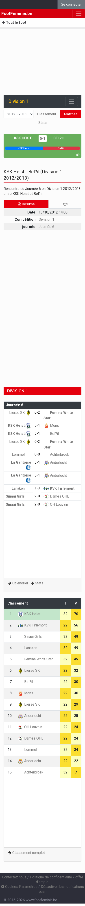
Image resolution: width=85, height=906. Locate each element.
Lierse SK (20, 412)
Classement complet (28, 853)
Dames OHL (56, 496)
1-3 (37, 488)
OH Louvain (56, 504)
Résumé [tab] (26, 204)
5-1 (42, 138)
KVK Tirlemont (59, 488)
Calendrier (20, 583)
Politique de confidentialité (51, 877)
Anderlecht (55, 462)
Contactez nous (14, 877)
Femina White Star (35, 659)
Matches (71, 114)
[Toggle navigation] (71, 101)
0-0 (37, 454)
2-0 (37, 496)
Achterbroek (56, 454)
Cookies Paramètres (19, 887)
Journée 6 (46, 227)
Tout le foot (14, 22)
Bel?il (59, 138)
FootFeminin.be (16, 13)
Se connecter (71, 4)
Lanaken (21, 488)
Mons (51, 425)
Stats (42, 123)
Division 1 (46, 219)
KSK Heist (23, 138)
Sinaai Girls (18, 496)
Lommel (21, 454)
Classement (46, 114)
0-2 (37, 412)
